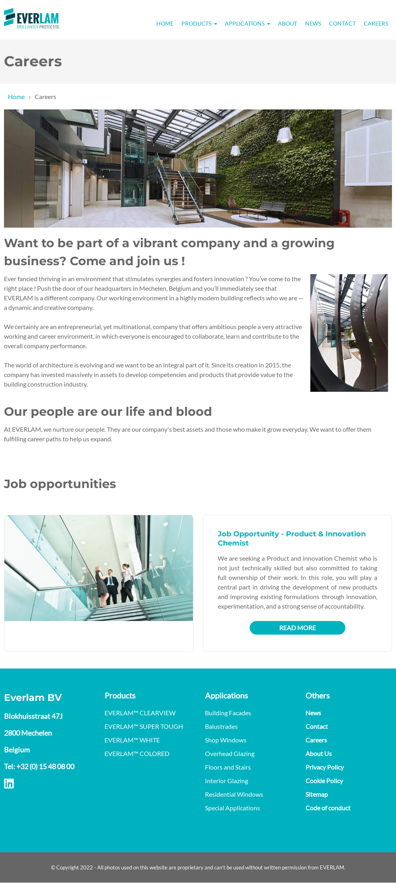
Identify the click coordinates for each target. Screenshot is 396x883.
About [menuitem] (287, 23)
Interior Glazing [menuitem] (226, 780)
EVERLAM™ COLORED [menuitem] (136, 753)
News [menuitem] (313, 23)
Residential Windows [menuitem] (234, 794)
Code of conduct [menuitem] (328, 808)
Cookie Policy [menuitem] (324, 780)
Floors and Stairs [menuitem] (228, 767)
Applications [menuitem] (244, 23)
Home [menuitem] (164, 23)
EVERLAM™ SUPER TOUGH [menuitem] (143, 726)
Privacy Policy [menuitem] (324, 767)
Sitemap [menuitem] (316, 794)
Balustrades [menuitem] (221, 726)
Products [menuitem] (196, 23)
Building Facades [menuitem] (228, 712)
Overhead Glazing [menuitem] (229, 753)
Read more (297, 627)
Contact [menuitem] (342, 23)
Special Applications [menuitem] (232, 808)
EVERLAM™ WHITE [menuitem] (132, 740)
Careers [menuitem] (376, 23)
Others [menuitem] (317, 695)
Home (16, 96)
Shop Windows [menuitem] (225, 740)
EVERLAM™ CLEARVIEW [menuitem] (139, 712)
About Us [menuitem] (318, 753)
